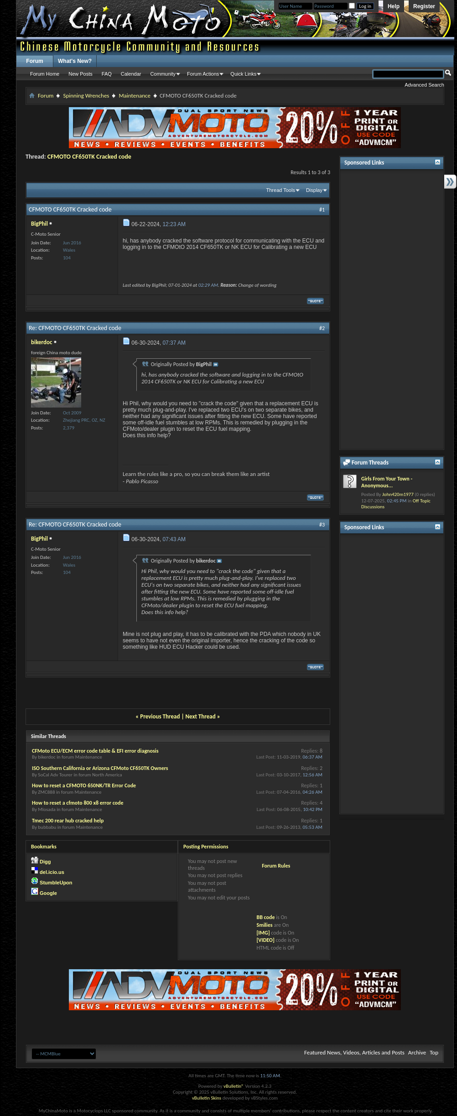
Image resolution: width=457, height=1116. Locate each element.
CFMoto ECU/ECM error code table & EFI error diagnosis (95, 751)
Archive (417, 1052)
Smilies (264, 925)
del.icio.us (52, 872)
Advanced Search (424, 85)
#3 (322, 525)
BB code (265, 917)
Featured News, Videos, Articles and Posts (354, 1052)
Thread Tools (280, 190)
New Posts (80, 74)
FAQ (107, 74)
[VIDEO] (265, 940)
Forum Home (44, 74)
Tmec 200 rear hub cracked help (68, 820)
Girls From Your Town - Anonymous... (386, 482)
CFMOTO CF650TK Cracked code (89, 156)
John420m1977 (398, 494)
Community (163, 74)
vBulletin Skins (206, 1098)
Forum (34, 61)
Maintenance (135, 95)
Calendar (131, 74)
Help (394, 6)
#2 (322, 328)
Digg (45, 861)
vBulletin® (233, 1086)
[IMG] (263, 933)
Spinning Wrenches (86, 95)
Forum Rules (276, 866)
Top (434, 1052)
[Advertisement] (391, 309)
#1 (322, 210)
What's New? (75, 61)
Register (424, 6)
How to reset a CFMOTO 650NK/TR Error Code (84, 785)
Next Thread (201, 716)
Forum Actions (203, 74)
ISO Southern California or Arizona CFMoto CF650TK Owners (100, 768)
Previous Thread (160, 716)
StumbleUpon (56, 882)
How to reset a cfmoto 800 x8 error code (78, 803)
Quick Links (243, 74)
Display (314, 190)
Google (48, 893)
